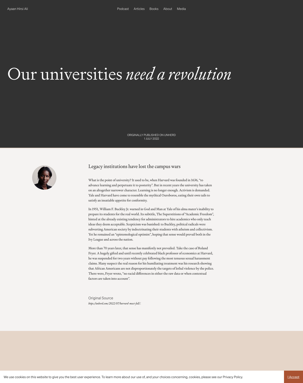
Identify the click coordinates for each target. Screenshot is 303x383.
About (167, 8)
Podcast (123, 8)
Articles (139, 8)
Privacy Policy (232, 377)
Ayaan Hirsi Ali (17, 8)
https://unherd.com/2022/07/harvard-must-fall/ (114, 303)
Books (154, 8)
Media (181, 8)
